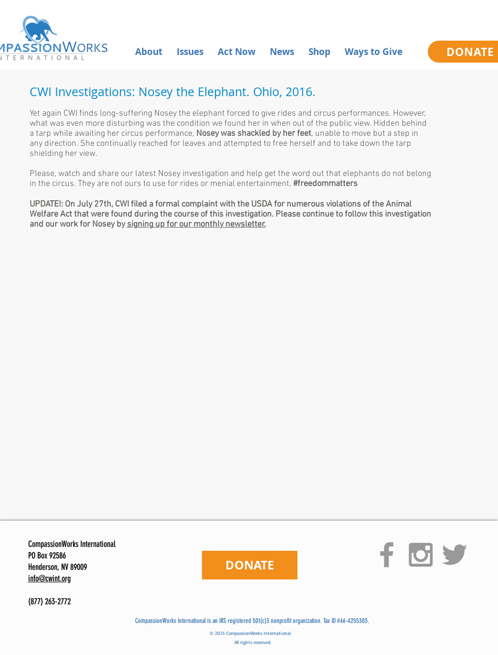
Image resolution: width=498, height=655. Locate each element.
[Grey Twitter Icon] (454, 554)
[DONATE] (249, 565)
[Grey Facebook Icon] (386, 554)
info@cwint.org (49, 578)
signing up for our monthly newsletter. (196, 224)
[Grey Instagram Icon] (420, 554)
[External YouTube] (239, 364)
